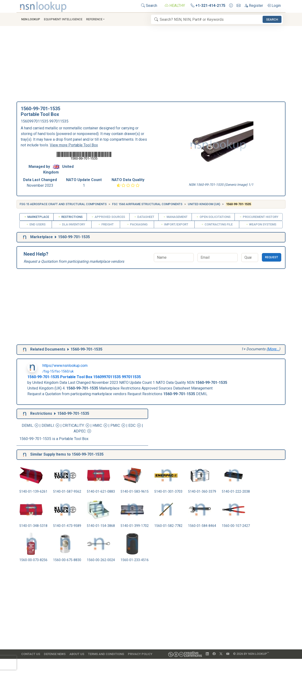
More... (273, 349)
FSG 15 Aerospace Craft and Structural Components (63, 204)
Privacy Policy (140, 654)
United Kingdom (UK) (204, 204)
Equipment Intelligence (63, 19)
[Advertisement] (151, 66)
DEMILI (48, 425)
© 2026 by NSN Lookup (251, 654)
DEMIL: (30, 425)
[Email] (217, 257)
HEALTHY (175, 5)
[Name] (174, 257)
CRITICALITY (73, 425)
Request (271, 257)
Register (253, 5)
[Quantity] (249, 257)
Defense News (55, 654)
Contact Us (30, 654)
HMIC (97, 425)
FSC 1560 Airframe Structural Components (147, 204)
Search (149, 5)
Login (274, 5)
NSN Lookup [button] (30, 19)
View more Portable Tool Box (74, 145)
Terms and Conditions (106, 654)
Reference (94, 19)
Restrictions (70, 217)
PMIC (115, 425)
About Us (76, 654)
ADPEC (80, 431)
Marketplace (36, 217)
